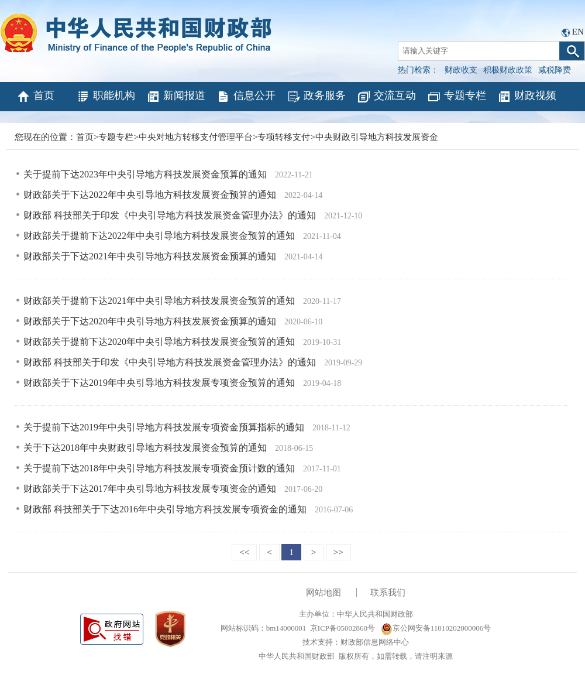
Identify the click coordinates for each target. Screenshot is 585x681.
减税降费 (554, 70)
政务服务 (316, 97)
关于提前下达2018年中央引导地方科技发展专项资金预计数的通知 (160, 468)
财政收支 (461, 70)
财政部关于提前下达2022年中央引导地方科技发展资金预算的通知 (160, 236)
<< (244, 552)
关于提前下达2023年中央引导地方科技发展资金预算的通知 (146, 174)
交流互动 (386, 97)
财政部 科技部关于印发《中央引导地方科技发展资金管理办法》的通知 (170, 215)
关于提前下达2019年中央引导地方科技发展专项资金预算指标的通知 (165, 427)
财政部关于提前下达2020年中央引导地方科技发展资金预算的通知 (160, 342)
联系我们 (387, 592)
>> (338, 552)
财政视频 (526, 97)
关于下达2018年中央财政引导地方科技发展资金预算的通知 (146, 448)
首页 (35, 97)
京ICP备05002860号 (342, 628)
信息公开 (246, 97)
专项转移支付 (283, 137)
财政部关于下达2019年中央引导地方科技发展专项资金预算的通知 (160, 383)
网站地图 (323, 592)
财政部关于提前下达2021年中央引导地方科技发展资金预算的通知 (160, 301)
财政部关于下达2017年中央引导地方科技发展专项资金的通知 (150, 489)
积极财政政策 (507, 70)
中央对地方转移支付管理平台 (196, 137)
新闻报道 (175, 97)
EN (578, 31)
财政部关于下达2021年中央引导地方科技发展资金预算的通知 (150, 256)
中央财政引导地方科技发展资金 (376, 137)
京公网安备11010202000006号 (436, 628)
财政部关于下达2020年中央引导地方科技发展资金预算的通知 (150, 321)
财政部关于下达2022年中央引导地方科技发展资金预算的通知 (150, 195)
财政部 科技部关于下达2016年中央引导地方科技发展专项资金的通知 (166, 509)
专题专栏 (456, 97)
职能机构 (105, 97)
